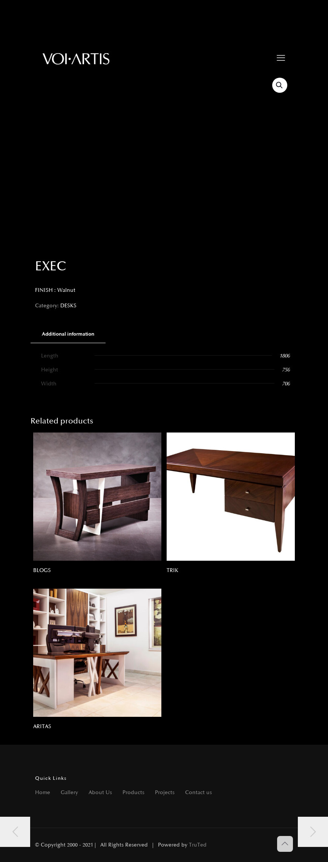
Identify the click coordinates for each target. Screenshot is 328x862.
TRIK (172, 570)
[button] (279, 85)
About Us (100, 792)
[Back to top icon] (285, 844)
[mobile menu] (280, 58)
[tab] (68, 334)
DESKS (68, 305)
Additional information (68, 334)
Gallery (69, 792)
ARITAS (42, 726)
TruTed (198, 844)
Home (42, 792)
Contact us (198, 792)
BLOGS (42, 570)
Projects (165, 792)
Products (133, 792)
